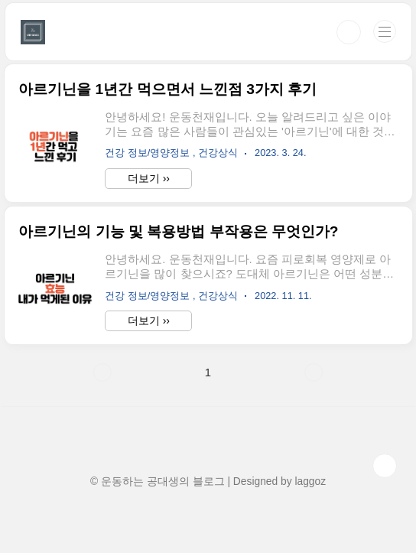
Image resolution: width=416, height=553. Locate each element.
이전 (102, 372)
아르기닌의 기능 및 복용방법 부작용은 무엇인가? (178, 231)
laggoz (310, 481)
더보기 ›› (149, 178)
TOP (384, 466)
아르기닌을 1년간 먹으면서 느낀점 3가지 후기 (167, 89)
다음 (313, 372)
